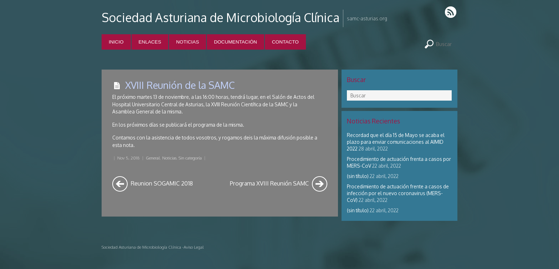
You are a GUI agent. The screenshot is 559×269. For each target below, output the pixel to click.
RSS (451, 12)
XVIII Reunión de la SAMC (180, 85)
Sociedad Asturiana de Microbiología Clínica (220, 17)
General (153, 158)
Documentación (235, 42)
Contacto (285, 42)
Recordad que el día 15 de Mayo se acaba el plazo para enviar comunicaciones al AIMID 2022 (396, 142)
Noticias (187, 42)
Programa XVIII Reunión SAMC (278, 184)
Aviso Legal (194, 247)
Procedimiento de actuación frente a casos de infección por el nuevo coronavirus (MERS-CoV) (398, 193)
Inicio (116, 42)
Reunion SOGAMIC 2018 (152, 184)
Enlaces (150, 42)
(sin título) (358, 176)
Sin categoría (190, 158)
